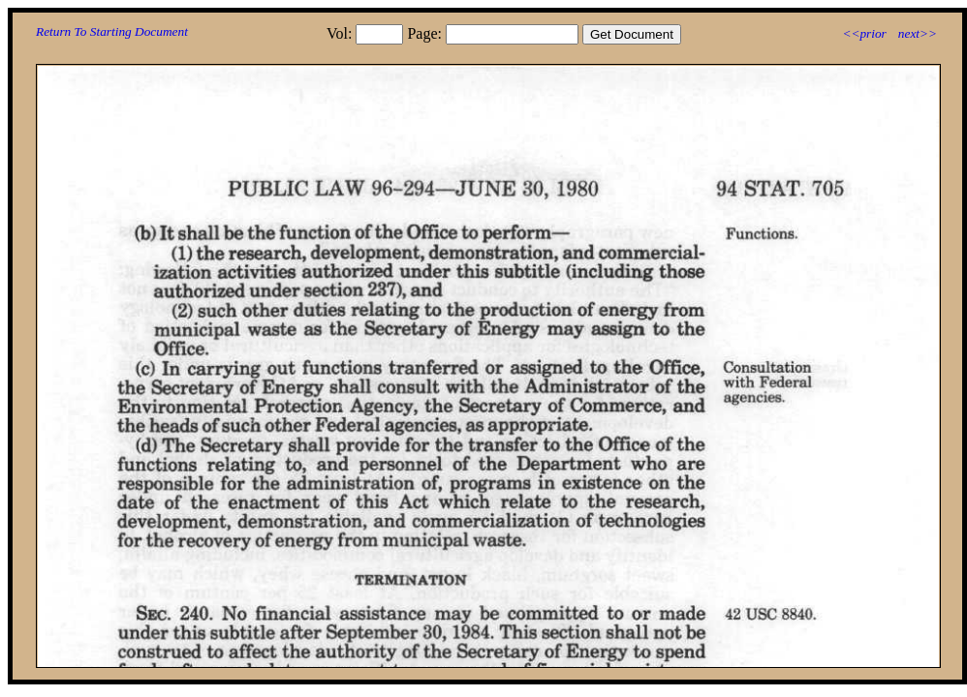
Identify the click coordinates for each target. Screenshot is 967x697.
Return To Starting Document (112, 31)
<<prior (864, 33)
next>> (917, 33)
